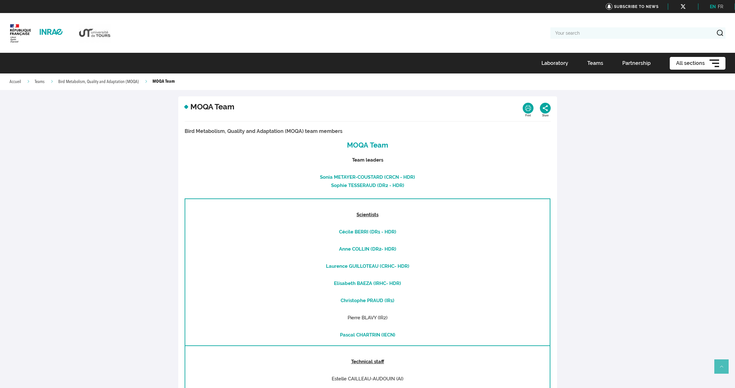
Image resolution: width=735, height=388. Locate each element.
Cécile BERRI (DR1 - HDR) (367, 232)
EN (713, 6)
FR (720, 6)
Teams (40, 82)
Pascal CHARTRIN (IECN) (367, 335)
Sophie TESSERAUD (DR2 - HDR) (367, 185)
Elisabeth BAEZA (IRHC (360, 283)
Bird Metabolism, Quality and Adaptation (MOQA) (98, 82)
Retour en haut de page (724, 369)
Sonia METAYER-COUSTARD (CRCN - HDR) (367, 177)
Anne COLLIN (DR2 (360, 249)
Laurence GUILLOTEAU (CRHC (360, 266)
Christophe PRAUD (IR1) (367, 300)
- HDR (388, 249)
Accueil (15, 82)
